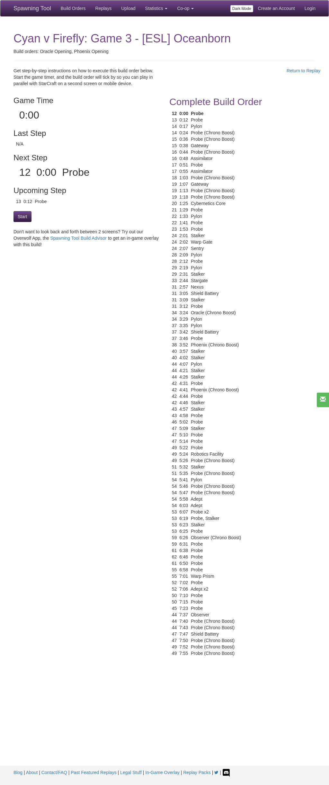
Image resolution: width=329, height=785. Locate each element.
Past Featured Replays (93, 772)
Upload (128, 8)
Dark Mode (241, 8)
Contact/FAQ (54, 772)
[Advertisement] (164, 718)
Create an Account (276, 8)
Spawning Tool (32, 8)
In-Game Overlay (162, 772)
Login (310, 8)
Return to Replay (303, 70)
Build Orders (73, 8)
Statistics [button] (156, 8)
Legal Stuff (131, 772)
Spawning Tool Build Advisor (78, 238)
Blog (17, 772)
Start (22, 216)
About (32, 772)
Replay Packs (197, 772)
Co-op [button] (185, 8)
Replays (103, 8)
